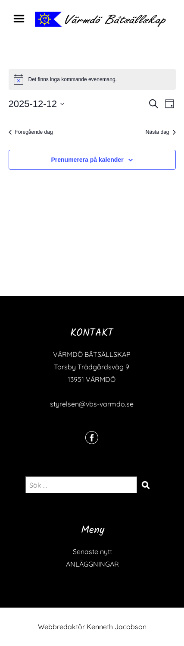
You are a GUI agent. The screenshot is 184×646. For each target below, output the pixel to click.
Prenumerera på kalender (87, 159)
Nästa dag (161, 132)
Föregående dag (31, 132)
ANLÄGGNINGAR (92, 564)
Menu (22, 19)
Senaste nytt (92, 551)
